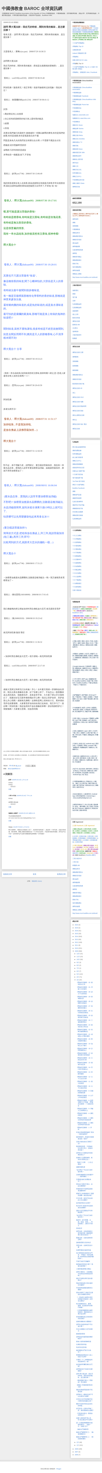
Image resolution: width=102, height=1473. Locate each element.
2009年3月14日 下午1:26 (24, 795)
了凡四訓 (95, 28)
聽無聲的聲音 (80, 1334)
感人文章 (75, 314)
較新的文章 (7, 874)
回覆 (9, 789)
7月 (77, 968)
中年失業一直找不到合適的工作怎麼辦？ (84, 1199)
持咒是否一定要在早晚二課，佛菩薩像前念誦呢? (85, 1409)
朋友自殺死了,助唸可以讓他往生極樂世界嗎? (84, 1293)
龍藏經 (74, 338)
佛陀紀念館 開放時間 (79, 406)
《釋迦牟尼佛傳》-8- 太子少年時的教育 (84, 1096)
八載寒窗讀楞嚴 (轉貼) (83, 1269)
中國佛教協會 (76, 92)
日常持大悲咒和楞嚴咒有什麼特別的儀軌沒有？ (84, 1400)
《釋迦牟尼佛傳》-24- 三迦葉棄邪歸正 (84, 1021)
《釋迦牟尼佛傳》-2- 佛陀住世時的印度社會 (84, 1123)
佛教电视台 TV (77, 142)
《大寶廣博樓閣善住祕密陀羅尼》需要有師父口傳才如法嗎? (84, 1312)
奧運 (73, 294)
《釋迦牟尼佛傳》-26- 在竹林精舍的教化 (84, 1011)
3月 (77, 980)
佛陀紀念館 (76, 321)
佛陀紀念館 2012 (78, 397)
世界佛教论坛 (76, 173)
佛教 (73, 222)
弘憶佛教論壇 (76, 304)
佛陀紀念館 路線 (77, 411)
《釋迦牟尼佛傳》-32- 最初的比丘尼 (84, 983)
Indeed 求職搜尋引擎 (79, 53)
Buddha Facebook (78, 488)
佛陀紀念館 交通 (77, 352)
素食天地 (75, 263)
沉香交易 (91, 836)
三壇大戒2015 (77, 858)
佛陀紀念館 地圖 (77, 402)
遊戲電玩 (75, 290)
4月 (77, 977)
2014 (77, 936)
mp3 (78, 471)
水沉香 (75, 836)
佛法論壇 (75, 243)
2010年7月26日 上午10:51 (21, 827)
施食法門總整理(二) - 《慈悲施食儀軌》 (84, 1438)
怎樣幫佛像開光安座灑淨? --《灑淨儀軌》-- (84, 1175)
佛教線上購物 (76, 274)
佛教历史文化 (76, 169)
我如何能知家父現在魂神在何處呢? (84, 1284)
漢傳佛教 (75, 226)
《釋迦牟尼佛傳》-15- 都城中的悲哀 (84, 1063)
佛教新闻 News (77, 149)
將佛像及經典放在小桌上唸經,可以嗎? (84, 1356)
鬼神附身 (75, 331)
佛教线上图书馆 (77, 159)
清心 (73, 393)
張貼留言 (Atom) (37, 881)
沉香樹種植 (82, 838)
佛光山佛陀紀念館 (78, 415)
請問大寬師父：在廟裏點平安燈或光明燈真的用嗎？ (84, 1273)
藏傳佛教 (75, 370)
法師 (73, 301)
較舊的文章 (61, 874)
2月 (77, 1442)
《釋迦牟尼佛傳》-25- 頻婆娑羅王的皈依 (84, 1016)
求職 (73, 63)
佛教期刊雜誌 (76, 257)
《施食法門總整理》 (83, 1429)
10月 (78, 959)
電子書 (74, 297)
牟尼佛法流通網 (77, 512)
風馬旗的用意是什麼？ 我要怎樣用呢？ (84, 1265)
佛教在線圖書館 (82, 30)
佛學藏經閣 (76, 246)
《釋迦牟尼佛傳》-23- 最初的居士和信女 (84, 1026)
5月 (77, 974)
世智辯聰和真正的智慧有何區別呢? (84, 1317)
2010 (77, 948)
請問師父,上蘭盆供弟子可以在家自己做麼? (84, 1395)
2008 (77, 1449)
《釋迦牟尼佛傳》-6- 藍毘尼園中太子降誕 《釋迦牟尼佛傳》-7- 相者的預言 (84, 1103)
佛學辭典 (75, 357)
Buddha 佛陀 (90, 855)
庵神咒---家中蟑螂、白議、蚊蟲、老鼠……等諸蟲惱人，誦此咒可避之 (84, 1222)
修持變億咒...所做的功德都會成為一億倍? (85, 1138)
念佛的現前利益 (81, 1344)
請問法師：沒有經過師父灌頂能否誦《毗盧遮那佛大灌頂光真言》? (84, 1233)
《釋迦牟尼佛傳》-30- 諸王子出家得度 (84, 993)
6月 (77, 971)
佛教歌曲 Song (77, 132)
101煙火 (75, 328)
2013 (77, 939)
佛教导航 (75, 145)
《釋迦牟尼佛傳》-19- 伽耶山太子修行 (84, 1044)
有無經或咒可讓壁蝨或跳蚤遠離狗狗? (84, 1189)
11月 (78, 956)
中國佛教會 (76, 229)
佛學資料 (75, 219)
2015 (77, 933)
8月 (77, 965)
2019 (77, 928)
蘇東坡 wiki (76, 324)
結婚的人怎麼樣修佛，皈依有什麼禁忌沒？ (84, 1158)
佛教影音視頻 (76, 239)
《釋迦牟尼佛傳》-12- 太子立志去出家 (84, 1077)
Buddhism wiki (77, 613)
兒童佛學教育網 (77, 250)
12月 (78, 954)
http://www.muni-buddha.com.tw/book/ (85, 277)
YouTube (78, 481)
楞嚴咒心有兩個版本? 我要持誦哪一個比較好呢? (85, 1194)
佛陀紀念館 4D (77, 388)
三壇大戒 (75, 862)
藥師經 (74, 30)
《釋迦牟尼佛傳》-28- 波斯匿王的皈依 (84, 1002)
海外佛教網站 (76, 267)
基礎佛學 (75, 311)
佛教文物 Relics (77, 135)
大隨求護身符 (76, 335)
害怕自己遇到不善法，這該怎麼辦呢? (84, 1185)
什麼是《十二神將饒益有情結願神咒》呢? (84, 1360)
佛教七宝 (75, 166)
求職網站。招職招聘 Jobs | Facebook (84, 72)
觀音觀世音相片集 (78, 384)
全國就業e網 (76, 50)
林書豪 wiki (76, 865)
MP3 (76, 559)
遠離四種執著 (80, 1167)
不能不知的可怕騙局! (83, 1261)
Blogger (58, 1469)
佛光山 (74, 420)
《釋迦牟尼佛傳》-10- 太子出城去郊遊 (84, 1087)
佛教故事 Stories (77, 128)
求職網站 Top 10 (77, 46)
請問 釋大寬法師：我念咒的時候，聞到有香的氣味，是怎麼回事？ (84, 1375)
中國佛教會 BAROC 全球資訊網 (32, 8)
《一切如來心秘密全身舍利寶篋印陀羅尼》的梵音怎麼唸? (84, 1299)
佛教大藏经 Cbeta (78, 183)
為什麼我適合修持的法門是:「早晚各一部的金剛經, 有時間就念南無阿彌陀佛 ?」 (85, 1255)
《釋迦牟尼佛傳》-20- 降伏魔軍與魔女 (84, 1040)
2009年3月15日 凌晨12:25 (27, 813)
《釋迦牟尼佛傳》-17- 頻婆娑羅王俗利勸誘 (84, 1054)
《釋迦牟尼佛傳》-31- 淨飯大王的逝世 (84, 988)
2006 (77, 1455)
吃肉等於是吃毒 (81, 1347)
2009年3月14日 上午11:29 (20, 780)
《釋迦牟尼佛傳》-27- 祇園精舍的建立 (84, 1007)
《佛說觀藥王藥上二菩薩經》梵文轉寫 (84, 1381)
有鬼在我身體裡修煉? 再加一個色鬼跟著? (85, 1133)
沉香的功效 (82, 836)
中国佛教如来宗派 (78, 180)
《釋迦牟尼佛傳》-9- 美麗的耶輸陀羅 (84, 1092)
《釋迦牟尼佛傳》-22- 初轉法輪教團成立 (84, 1030)
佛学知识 (75, 163)
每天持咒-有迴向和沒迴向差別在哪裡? (84, 1206)
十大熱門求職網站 (78, 43)
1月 (77, 1445)
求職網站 (75, 57)
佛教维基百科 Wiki (78, 152)
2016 (77, 931)
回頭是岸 (79, 1228)
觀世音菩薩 (76, 318)
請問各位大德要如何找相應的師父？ (84, 1154)
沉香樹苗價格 (91, 838)
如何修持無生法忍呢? (83, 1203)
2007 (77, 1452)
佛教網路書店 (76, 260)
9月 (77, 962)
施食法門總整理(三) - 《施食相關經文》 (84, 1433)
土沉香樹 (86, 840)
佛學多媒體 (92, 30)
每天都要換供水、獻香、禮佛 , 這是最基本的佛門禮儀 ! (84, 1305)
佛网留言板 (76, 187)
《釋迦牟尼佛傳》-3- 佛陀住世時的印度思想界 (84, 1119)
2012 (77, 942)
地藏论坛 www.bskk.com (80, 115)
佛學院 (74, 253)
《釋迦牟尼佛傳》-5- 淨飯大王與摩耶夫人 (84, 1109)
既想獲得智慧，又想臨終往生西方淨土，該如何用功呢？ (84, 1148)
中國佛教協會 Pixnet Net (80, 104)
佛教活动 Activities (78, 139)
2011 (77, 945)
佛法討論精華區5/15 (14, 768)
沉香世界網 (79, 842)
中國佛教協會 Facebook (80, 96)
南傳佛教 (75, 366)
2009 (77, 951)
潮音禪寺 (75, 853)
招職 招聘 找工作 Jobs (79, 60)
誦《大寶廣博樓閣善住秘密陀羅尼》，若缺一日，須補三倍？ (84, 1424)
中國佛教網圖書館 (88, 32)
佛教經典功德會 (77, 515)
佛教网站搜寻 (76, 156)
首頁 (34, 874)
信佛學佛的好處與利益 (83, 1250)
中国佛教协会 (76, 108)
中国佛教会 (76, 111)
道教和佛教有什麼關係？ (84, 1321)
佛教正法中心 (76, 176)
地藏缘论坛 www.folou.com (81, 118)
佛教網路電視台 (77, 236)
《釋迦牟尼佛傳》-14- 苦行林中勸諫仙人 (84, 1068)
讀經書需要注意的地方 (83, 1242)
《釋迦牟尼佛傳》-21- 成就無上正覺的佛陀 (84, 1035)
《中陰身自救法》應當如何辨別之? (84, 1414)
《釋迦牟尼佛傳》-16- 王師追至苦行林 (84, 1059)
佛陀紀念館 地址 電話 (79, 424)
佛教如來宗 (76, 233)
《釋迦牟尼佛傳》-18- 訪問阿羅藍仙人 (84, 1049)
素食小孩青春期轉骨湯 (83, 1341)
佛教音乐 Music (77, 125)
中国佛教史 (76, 122)
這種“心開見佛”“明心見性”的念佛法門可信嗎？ (84, 1419)
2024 (77, 925)
